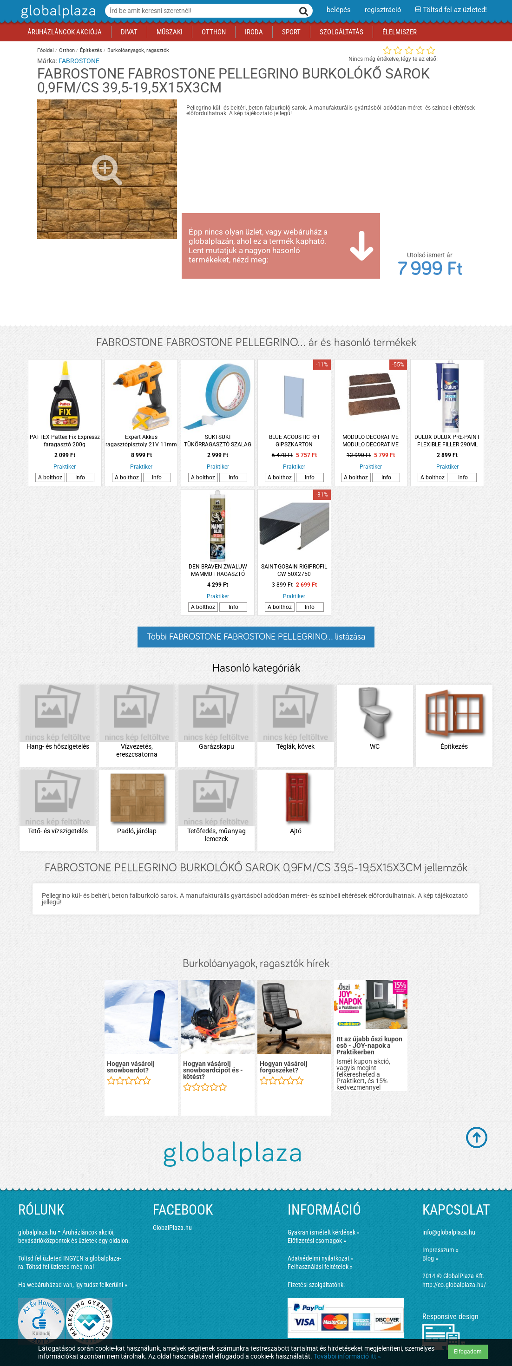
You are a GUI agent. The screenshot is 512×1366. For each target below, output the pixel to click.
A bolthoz (50, 477)
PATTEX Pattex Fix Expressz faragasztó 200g (65, 441)
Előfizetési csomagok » (317, 1240)
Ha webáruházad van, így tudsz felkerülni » (72, 1284)
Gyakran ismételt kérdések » (324, 1232)
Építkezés (91, 50)
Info (80, 477)
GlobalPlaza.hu (172, 1227)
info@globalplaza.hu (448, 1232)
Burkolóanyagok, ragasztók (138, 50)
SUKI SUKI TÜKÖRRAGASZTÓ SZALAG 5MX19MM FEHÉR (217, 441)
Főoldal (45, 50)
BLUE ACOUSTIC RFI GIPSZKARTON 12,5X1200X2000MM (294, 441)
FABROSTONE (79, 61)
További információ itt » (347, 1356)
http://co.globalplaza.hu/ (454, 1284)
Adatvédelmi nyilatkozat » (321, 1258)
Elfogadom (468, 1351)
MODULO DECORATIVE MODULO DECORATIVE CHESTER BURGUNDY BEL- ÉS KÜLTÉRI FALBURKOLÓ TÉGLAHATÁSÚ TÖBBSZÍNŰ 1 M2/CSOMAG (370, 441)
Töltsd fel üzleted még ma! (60, 1266)
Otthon (67, 50)
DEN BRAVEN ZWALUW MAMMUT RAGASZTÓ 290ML (218, 570)
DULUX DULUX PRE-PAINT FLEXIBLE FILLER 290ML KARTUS (447, 441)
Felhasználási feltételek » (320, 1266)
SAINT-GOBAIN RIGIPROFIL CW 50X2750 (294, 570)
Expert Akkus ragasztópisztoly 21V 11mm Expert (141, 441)
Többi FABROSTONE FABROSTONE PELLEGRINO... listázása (256, 636)
